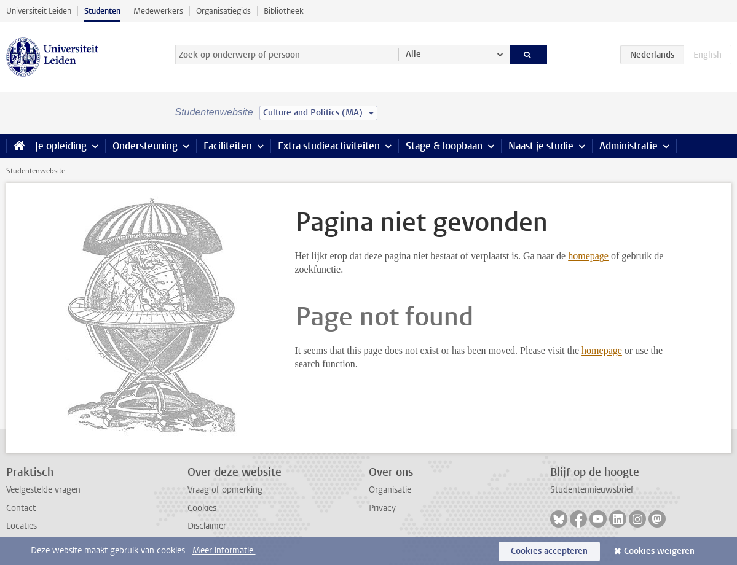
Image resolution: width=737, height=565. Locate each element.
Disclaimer (206, 526)
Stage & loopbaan (444, 145)
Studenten (102, 11)
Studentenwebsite (35, 171)
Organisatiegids (223, 11)
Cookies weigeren (659, 551)
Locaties (21, 526)
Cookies (201, 508)
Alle (413, 54)
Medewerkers (158, 11)
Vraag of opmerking (224, 490)
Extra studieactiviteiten (329, 145)
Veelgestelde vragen (43, 490)
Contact (21, 508)
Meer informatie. (224, 550)
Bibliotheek (284, 11)
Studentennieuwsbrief (592, 490)
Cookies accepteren (549, 551)
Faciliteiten (227, 145)
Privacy (382, 508)
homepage (588, 256)
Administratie (628, 145)
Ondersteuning (145, 145)
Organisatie (390, 490)
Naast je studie (540, 145)
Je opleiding (61, 145)
